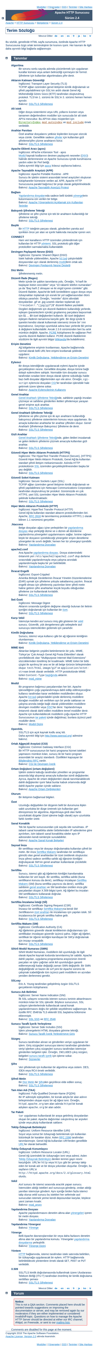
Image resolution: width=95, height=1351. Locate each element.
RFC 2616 (35, 516)
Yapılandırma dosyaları (32, 195)
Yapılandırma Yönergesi (26, 1224)
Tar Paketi (17, 1112)
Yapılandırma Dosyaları (42, 544)
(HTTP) (53, 506)
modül (62, 262)
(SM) (35, 923)
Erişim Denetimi (21, 344)
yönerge (78, 195)
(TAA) (31, 1090)
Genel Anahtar (20, 394)
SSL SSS (34, 1019)
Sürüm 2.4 (56, 22)
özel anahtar (41, 912)
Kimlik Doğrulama (22, 632)
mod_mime (35, 678)
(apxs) (41, 148)
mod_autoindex (52, 122)
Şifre (14, 1063)
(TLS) (64, 83)
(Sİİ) (44, 902)
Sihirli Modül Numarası (25, 948)
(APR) (49, 170)
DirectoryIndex (30, 122)
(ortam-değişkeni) (43, 768)
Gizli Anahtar (19, 434)
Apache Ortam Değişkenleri (45, 789)
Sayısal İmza (19, 845)
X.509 (14, 1269)
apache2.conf (19, 549)
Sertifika (16, 870)
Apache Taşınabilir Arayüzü (28, 170)
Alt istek (16, 108)
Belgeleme (42, 22)
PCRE (52, 332)
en (62, 35)
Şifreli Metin (18, 1078)
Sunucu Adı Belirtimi (24, 991)
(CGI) (44, 743)
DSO (84, 155)
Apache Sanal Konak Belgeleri (46, 840)
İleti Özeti (17, 599)
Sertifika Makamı (46, 851)
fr (73, 35)
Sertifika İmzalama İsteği (26, 902)
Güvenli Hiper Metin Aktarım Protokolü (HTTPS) (40, 452)
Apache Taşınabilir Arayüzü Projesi (49, 187)
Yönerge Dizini (37, 1245)
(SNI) (62, 995)
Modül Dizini (36, 724)
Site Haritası (85, 7)
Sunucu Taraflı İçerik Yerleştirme (31, 1023)
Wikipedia (60, 339)
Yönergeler (54, 7)
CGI (53, 382)
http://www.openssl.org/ (58, 735)
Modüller (41, 7)
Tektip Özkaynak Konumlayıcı (29, 1148)
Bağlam (16, 192)
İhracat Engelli (20, 571)
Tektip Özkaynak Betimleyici (28, 1127)
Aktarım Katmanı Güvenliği (28, 80)
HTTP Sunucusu (25, 22)
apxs (48, 165)
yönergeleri (77, 1212)
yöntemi (46, 243)
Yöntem (16, 1250)
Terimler (73, 7)
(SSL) (61, 481)
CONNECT (17, 236)
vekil (80, 621)
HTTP (26, 228)
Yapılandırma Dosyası (24, 1209)
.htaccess (17, 524)
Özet (14, 801)
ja (79, 35)
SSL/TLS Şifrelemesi (41, 103)
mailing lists (63, 1322)
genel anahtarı (38, 887)
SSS (64, 7)
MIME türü (17, 647)
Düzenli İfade (19, 278)
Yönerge (34, 1227)
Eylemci (16, 362)
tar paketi (40, 717)
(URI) (67, 1130)
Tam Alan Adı (19, 1090)
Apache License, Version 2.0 (21, 1336)
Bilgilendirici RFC (29, 760)
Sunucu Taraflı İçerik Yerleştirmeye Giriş (52, 1033)
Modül (22, 155)
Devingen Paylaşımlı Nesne (28, 251)
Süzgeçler (34, 1059)
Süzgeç (15, 1038)
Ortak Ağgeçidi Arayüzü (26, 743)
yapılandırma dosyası (45, 552)
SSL (36, 466)
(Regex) (32, 278)
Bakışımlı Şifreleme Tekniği (28, 210)
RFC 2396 (65, 1137)
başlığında (51, 675)
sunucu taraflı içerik (40, 1055)
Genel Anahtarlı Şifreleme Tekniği (38, 397)
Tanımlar (20, 58)
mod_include (75, 122)
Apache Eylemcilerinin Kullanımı (47, 389)
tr (90, 35)
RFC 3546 (50, 1019)
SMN (44, 948)
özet (65, 609)
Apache (10, 22)
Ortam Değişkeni (21, 768)
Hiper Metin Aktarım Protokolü (30, 506)
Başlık (15, 225)
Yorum (19, 1293)
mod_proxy (35, 1204)
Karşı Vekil (17, 617)
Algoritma (17, 65)
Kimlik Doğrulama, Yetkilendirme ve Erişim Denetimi (58, 357)
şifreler (58, 137)
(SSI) (59, 1027)
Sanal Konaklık (20, 823)
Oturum (16, 793)
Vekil (14, 1181)
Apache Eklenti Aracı (24, 148)
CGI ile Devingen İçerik (42, 764)
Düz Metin (17, 270)
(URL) (66, 1152)
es (68, 35)
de (56, 35)
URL (21, 1144)
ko (85, 35)
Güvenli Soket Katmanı (25, 477)
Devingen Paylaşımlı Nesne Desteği (49, 265)
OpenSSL (17, 728)
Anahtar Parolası (21, 130)
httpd (63, 258)
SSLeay (16, 980)
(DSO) (49, 251)
